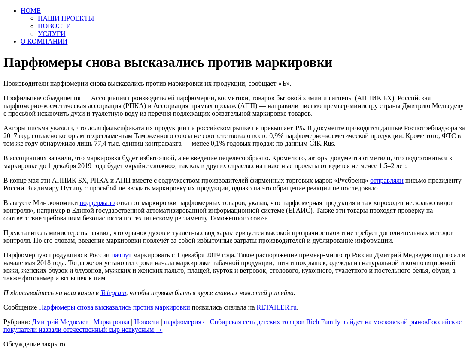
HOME (31, 10)
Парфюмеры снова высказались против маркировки (114, 307)
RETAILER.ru (277, 307)
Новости (146, 321)
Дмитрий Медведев (60, 321)
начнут (121, 255)
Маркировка (111, 321)
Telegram (113, 292)
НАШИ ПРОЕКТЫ (66, 18)
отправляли (387, 180)
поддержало (97, 202)
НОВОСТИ (54, 26)
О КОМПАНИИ (44, 41)
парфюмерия (182, 321)
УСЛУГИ (52, 33)
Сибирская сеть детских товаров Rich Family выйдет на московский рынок (314, 321)
